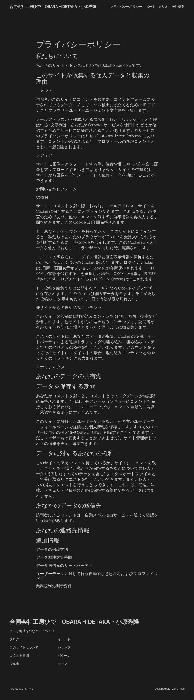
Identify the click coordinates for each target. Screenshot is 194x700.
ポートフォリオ (157, 6)
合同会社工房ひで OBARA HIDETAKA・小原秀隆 (52, 6)
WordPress (178, 688)
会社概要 (178, 6)
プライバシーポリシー (126, 6)
